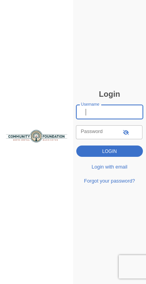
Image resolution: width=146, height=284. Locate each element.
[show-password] (126, 132)
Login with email (109, 167)
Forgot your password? (109, 181)
